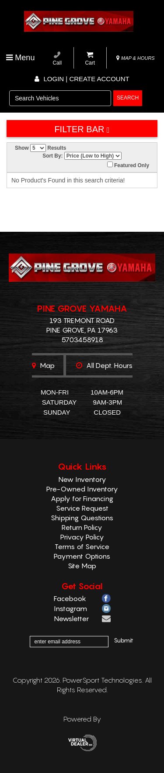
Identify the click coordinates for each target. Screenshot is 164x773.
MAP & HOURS (135, 58)
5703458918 (82, 339)
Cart (90, 59)
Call (57, 59)
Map (43, 365)
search (128, 98)
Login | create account (82, 78)
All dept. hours (104, 365)
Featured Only (128, 164)
